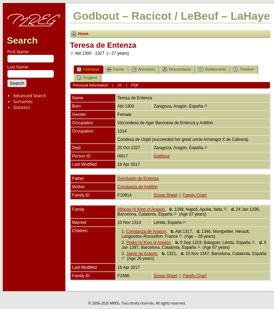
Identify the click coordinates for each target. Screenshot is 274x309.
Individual (88, 69)
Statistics (21, 107)
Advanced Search (29, 96)
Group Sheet (165, 195)
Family (115, 69)
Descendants (177, 69)
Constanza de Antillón (137, 186)
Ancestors (143, 69)
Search (22, 40)
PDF (135, 85)
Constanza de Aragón (146, 231)
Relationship (212, 69)
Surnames (23, 101)
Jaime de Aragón (141, 253)
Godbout (162, 156)
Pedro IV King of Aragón (148, 242)
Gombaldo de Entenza (137, 178)
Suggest (87, 77)
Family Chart (195, 195)
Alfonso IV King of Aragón (141, 209)
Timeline (244, 69)
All (119, 85)
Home (83, 33)
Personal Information (90, 85)
